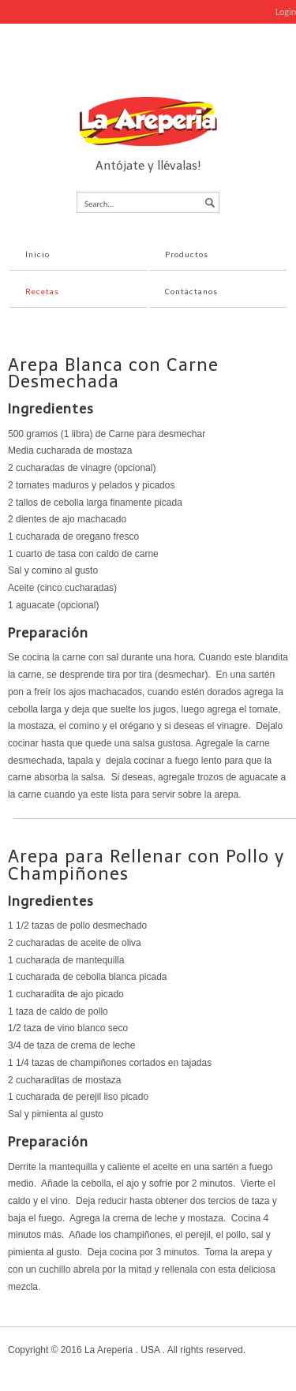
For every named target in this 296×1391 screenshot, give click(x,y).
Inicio (37, 255)
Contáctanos (191, 292)
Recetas (42, 292)
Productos (186, 255)
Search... (99, 204)
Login (285, 11)
